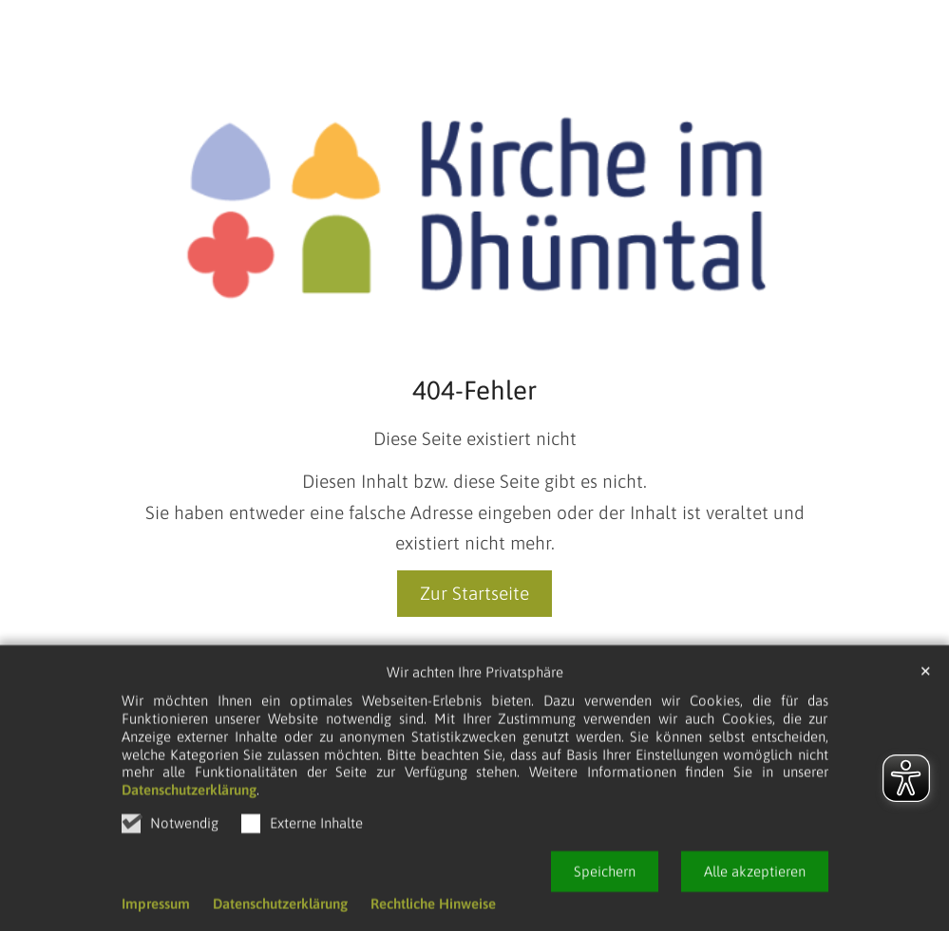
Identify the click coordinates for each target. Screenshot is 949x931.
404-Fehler (474, 390)
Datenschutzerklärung (189, 850)
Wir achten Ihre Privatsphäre (475, 732)
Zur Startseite (474, 593)
